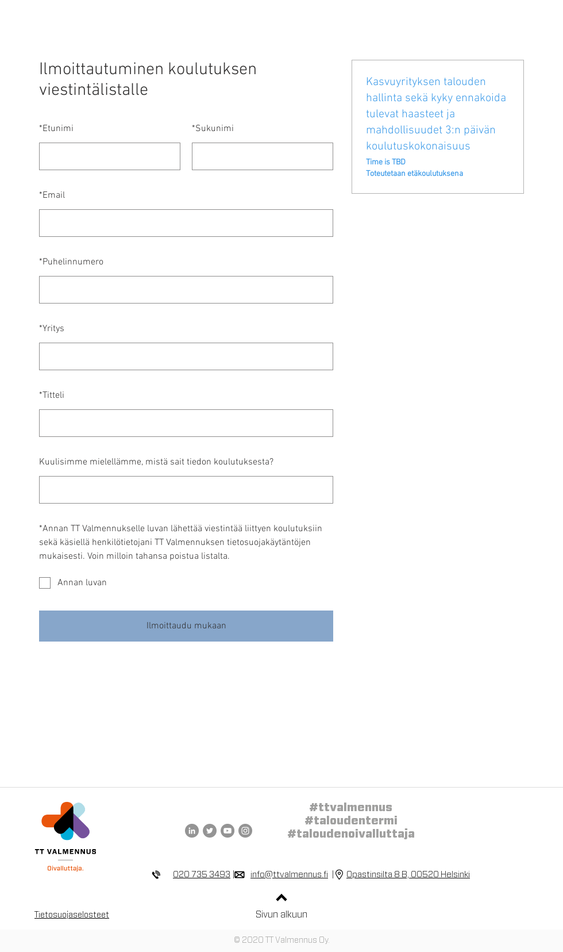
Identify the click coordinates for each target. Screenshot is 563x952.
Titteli (51, 395)
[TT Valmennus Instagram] (245, 831)
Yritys (51, 329)
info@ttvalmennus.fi (289, 874)
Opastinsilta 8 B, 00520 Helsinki (408, 874)
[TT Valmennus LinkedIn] (192, 831)
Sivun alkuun (281, 914)
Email (52, 195)
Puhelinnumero (71, 262)
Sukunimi (213, 129)
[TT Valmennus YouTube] (227, 831)
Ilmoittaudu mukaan (186, 626)
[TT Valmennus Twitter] (210, 831)
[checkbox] (186, 583)
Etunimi (56, 129)
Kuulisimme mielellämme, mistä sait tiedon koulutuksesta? (156, 462)
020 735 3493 (201, 874)
